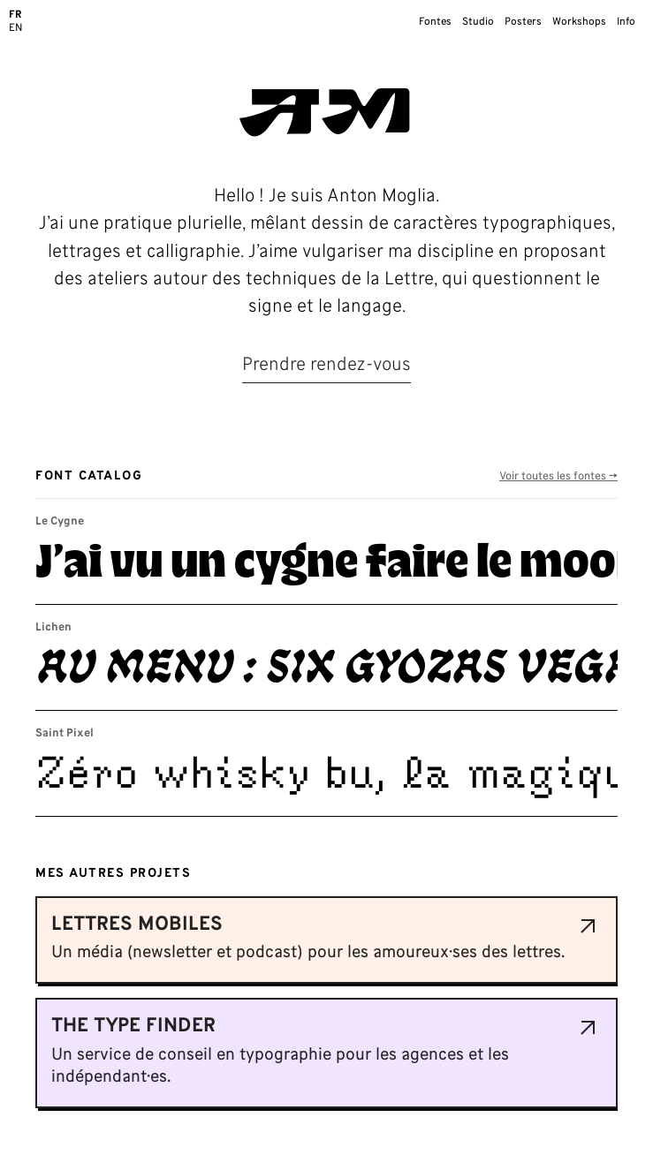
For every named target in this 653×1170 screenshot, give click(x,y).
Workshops (579, 22)
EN (16, 28)
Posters (523, 22)
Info (626, 22)
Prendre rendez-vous (326, 365)
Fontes (435, 22)
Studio (478, 22)
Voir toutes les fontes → (558, 477)
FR (15, 15)
